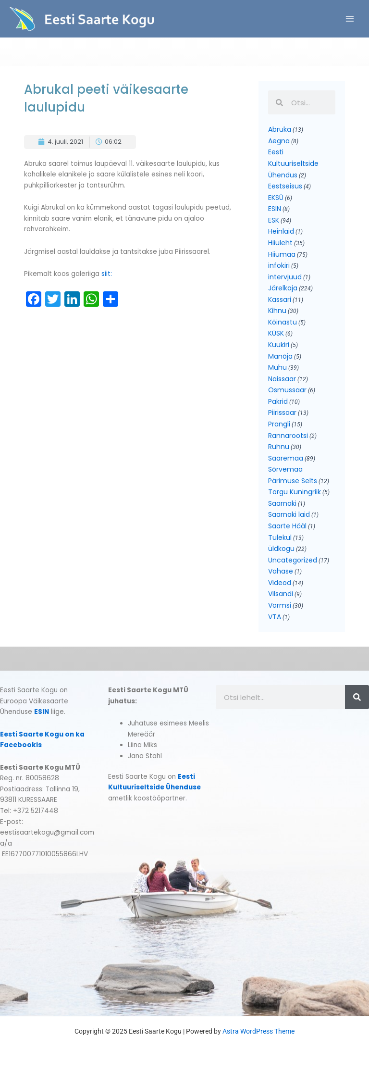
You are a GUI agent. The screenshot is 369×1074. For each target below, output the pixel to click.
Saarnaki (282, 503)
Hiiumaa (281, 254)
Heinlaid (281, 231)
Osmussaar (287, 390)
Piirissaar (282, 412)
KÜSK (276, 333)
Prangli (279, 424)
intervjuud (285, 277)
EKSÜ (275, 197)
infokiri (279, 265)
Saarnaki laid (289, 514)
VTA (274, 617)
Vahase (280, 571)
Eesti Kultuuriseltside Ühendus (293, 163)
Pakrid (278, 401)
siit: (107, 273)
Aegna (279, 141)
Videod (279, 582)
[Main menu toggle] (350, 19)
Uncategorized (292, 560)
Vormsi (279, 605)
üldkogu (281, 548)
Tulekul (280, 537)
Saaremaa (285, 458)
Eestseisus (285, 186)
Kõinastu (282, 322)
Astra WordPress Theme (258, 1031)
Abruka (279, 129)
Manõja (280, 356)
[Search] (357, 697)
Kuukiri (278, 345)
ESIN (274, 208)
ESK (273, 220)
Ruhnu (278, 446)
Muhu (277, 367)
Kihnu (277, 310)
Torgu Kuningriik (294, 492)
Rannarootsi (288, 435)
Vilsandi (280, 594)
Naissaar (282, 379)
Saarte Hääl (287, 526)
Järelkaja (282, 288)
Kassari (279, 299)
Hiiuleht (280, 243)
